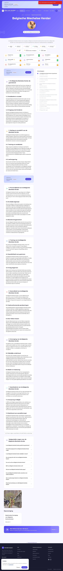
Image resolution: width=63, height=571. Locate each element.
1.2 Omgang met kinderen (43, 76)
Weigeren (18, 567)
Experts (35, 10)
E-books (49, 553)
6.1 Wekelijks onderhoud (43, 101)
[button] (13, 55)
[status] (50, 2)
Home (18, 10)
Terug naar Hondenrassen (31, 542)
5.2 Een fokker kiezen (42, 97)
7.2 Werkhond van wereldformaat (44, 108)
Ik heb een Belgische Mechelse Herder (31, 32)
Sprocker (34, 559)
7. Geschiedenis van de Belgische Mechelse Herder (48, 104)
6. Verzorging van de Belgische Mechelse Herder (47, 99)
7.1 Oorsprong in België (43, 106)
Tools (18, 555)
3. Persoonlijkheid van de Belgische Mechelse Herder (47, 84)
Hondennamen (50, 551)
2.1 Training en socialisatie (43, 79)
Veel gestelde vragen (21, 551)
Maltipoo (34, 551)
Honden (22, 10)
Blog (18, 553)
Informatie (28, 10)
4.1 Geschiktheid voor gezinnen (44, 91)
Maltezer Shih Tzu (36, 553)
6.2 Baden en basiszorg (43, 102)
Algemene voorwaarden (57, 569)
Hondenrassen (27, 14)
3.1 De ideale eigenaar (43, 85)
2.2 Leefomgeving (42, 81)
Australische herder (36, 557)
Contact (18, 549)
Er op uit (40, 10)
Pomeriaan (35, 555)
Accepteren (24, 567)
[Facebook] (48, 559)
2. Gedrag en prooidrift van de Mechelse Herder (48, 78)
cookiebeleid (11, 564)
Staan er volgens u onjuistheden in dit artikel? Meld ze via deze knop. (18, 433)
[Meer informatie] (14, 59)
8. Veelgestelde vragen (43, 109)
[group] (31, 529)
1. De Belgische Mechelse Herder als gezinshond (48, 73)
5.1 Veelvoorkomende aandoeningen (45, 96)
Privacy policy (50, 569)
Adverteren (56, 4)
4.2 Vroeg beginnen (42, 92)
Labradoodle (35, 549)
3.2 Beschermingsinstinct (43, 87)
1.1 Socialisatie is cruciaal (43, 74)
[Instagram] (50, 559)
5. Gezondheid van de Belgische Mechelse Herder (48, 94)
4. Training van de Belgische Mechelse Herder (47, 89)
